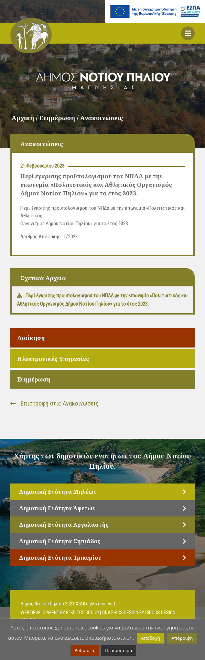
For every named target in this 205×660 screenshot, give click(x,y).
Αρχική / (25, 118)
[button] (188, 33)
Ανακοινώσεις (101, 118)
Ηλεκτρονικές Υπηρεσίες (53, 359)
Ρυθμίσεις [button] (85, 650)
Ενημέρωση (34, 379)
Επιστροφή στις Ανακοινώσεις (54, 403)
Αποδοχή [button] (150, 638)
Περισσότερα (118, 650)
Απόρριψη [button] (182, 638)
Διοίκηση (31, 338)
